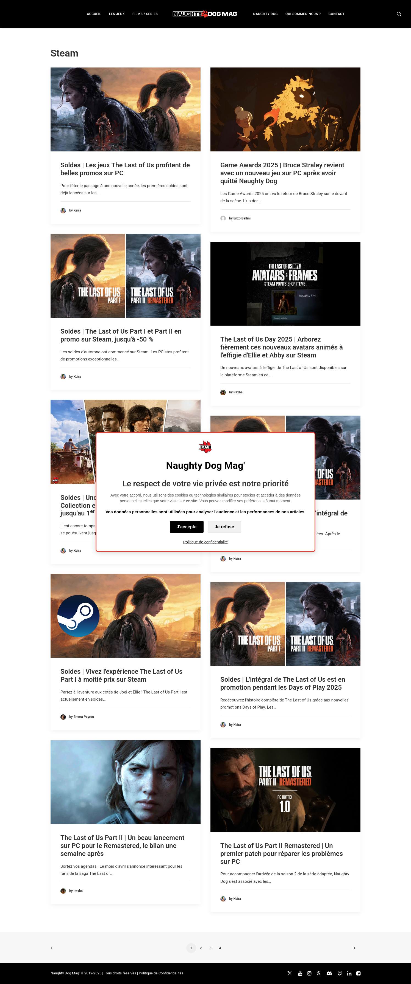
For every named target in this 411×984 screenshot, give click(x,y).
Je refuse (224, 527)
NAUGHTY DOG (265, 14)
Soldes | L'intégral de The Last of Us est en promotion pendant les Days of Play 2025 (282, 683)
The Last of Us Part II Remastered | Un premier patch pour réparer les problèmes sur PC (281, 853)
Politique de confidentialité (205, 542)
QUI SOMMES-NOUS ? (303, 14)
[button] (399, 14)
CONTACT (337, 14)
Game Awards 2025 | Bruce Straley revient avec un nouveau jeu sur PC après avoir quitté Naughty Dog (282, 173)
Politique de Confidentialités (161, 973)
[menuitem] (94, 14)
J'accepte (186, 527)
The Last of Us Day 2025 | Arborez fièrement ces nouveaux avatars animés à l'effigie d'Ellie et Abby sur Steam (281, 347)
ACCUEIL (94, 14)
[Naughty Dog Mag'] (206, 14)
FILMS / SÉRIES (145, 14)
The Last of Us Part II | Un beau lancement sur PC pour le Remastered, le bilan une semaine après (122, 846)
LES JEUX (117, 14)
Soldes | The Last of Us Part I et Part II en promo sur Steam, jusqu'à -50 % (121, 335)
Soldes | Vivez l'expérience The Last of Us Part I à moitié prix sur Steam (121, 675)
